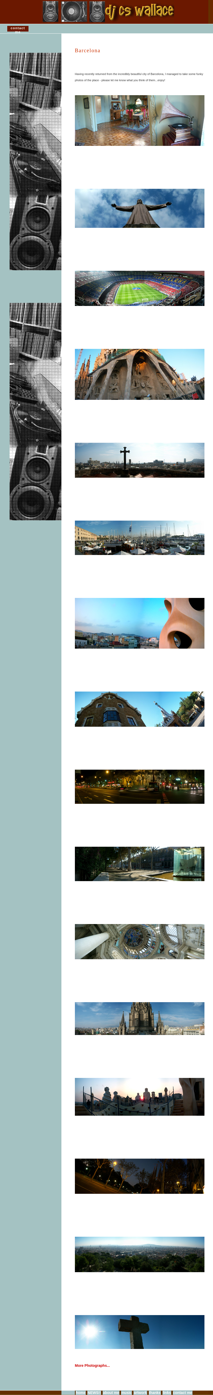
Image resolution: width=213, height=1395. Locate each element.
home (81, 1393)
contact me (18, 29)
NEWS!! (94, 1393)
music (126, 1393)
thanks (155, 1393)
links (167, 1393)
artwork (140, 1393)
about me (111, 1393)
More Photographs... (92, 1365)
